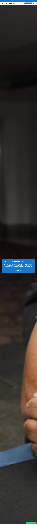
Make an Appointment (28, 3)
